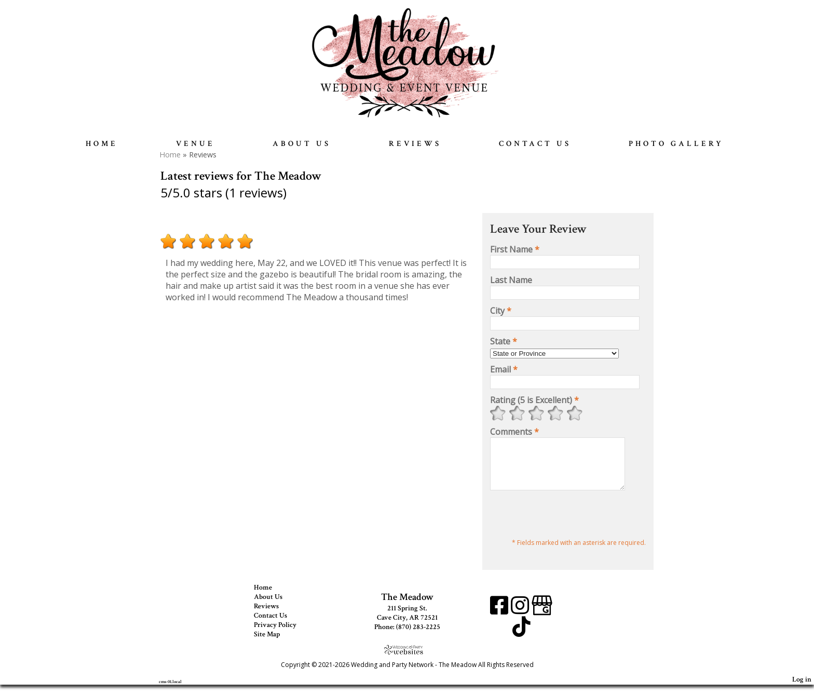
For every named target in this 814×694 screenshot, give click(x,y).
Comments (514, 431)
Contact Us (535, 144)
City (500, 310)
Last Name (511, 280)
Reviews (415, 144)
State (503, 341)
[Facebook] (500, 618)
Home (102, 144)
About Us (302, 144)
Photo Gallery (676, 144)
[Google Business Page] (542, 618)
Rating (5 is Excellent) (534, 400)
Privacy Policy (282, 634)
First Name (514, 249)
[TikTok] (521, 640)
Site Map (274, 643)
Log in (801, 688)
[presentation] (569, 525)
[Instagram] (521, 618)
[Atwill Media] (407, 659)
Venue (195, 144)
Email (504, 369)
